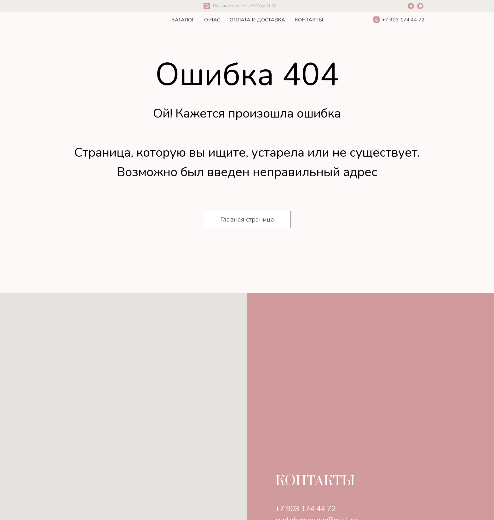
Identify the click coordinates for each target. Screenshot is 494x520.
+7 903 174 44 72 (305, 509)
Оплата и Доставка (257, 19)
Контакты (309, 19)
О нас (212, 19)
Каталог (183, 19)
